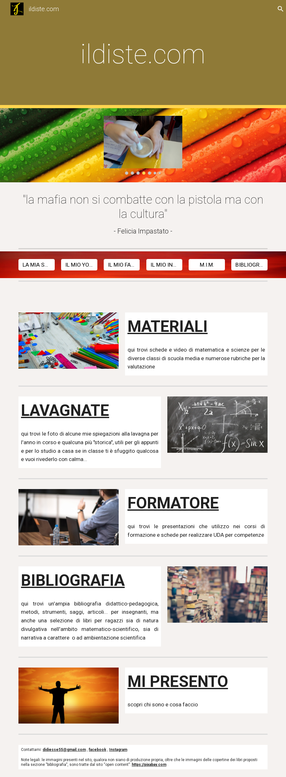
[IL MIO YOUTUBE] (79, 265)
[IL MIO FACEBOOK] (122, 265)
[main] (143, 54)
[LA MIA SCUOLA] (36, 265)
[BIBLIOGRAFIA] (249, 265)
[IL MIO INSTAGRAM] (164, 265)
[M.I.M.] (207, 265)
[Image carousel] (143, 145)
